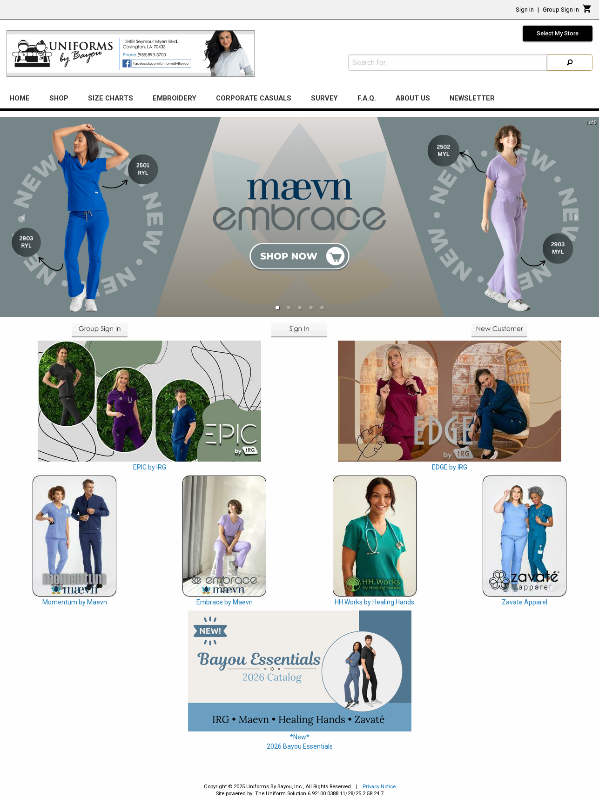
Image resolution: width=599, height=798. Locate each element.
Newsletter (472, 96)
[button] (277, 305)
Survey (324, 96)
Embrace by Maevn (224, 600)
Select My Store (557, 31)
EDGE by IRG (449, 465)
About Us (413, 96)
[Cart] (587, 11)
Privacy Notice (379, 784)
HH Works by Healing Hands (374, 600)
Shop (58, 96)
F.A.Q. (366, 96)
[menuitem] (20, 97)
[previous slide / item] (23, 215)
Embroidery (174, 96)
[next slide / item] (576, 215)
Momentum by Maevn (74, 600)
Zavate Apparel (524, 600)
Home (20, 96)
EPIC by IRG (149, 465)
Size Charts (110, 96)
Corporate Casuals (253, 96)
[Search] (569, 60)
